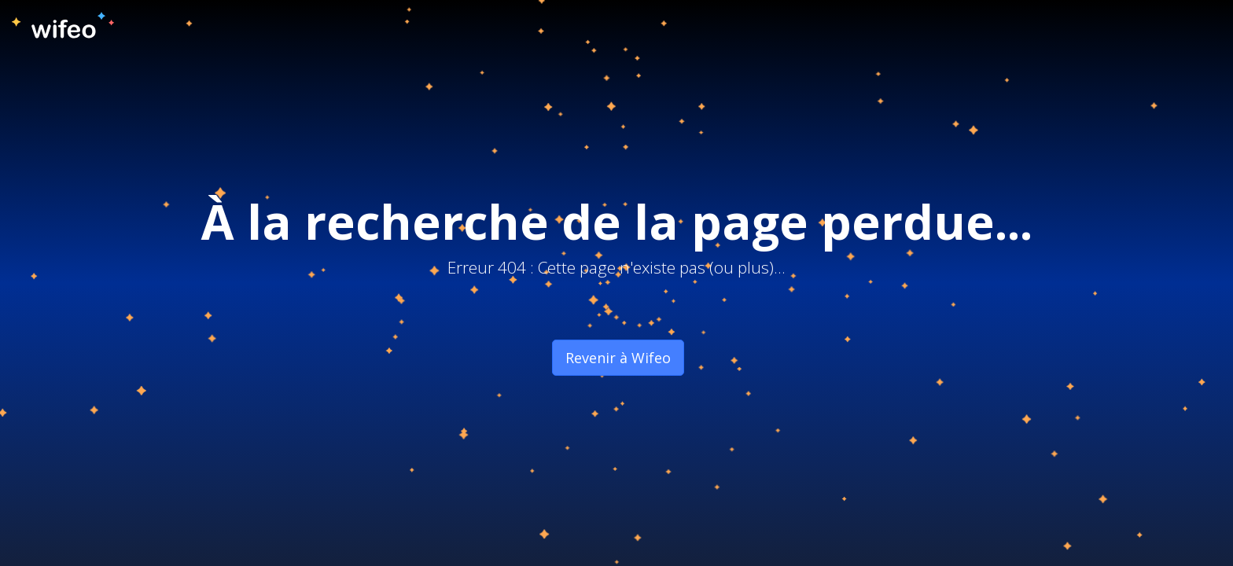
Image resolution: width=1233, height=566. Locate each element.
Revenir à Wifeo (618, 357)
